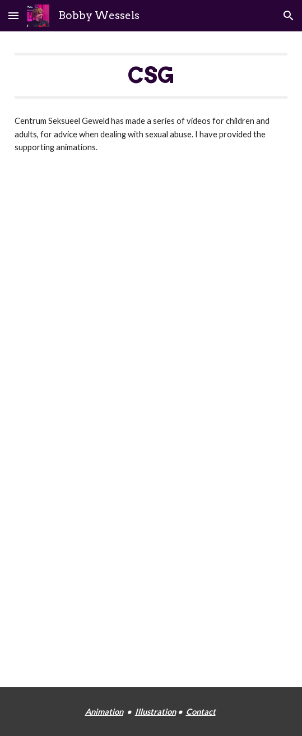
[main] (151, 76)
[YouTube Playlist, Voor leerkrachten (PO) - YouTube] (151, 502)
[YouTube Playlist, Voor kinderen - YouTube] (151, 284)
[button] (13, 15)
